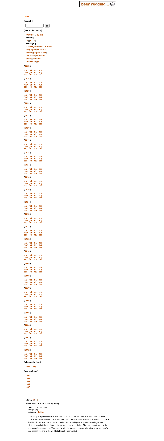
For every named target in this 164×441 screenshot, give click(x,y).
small (27, 367)
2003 (27, 337)
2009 (27, 263)
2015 (27, 189)
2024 (27, 78)
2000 (27, 378)
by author (29, 35)
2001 (27, 375)
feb (30, 70)
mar (35, 70)
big (34, 367)
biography (31, 49)
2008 (27, 276)
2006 (27, 300)
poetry (29, 59)
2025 (27, 66)
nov (35, 74)
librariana (30, 55)
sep (25, 74)
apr (40, 70)
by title (40, 35)
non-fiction (41, 55)
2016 (27, 177)
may (26, 72)
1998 (27, 384)
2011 (27, 239)
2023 (27, 91)
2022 (27, 103)
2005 (27, 313)
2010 (27, 251)
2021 (27, 115)
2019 (27, 140)
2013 (27, 214)
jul (35, 72)
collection (41, 49)
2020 (27, 128)
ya (38, 62)
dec (40, 87)
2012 (27, 226)
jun (30, 72)
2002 (27, 350)
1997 (27, 387)
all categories (32, 46)
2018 (27, 152)
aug (40, 72)
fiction (29, 52)
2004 (27, 325)
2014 (27, 202)
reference (37, 59)
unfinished (31, 62)
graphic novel (39, 52)
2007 (27, 288)
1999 (27, 381)
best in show (46, 46)
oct (30, 74)
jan (25, 70)
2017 (27, 165)
